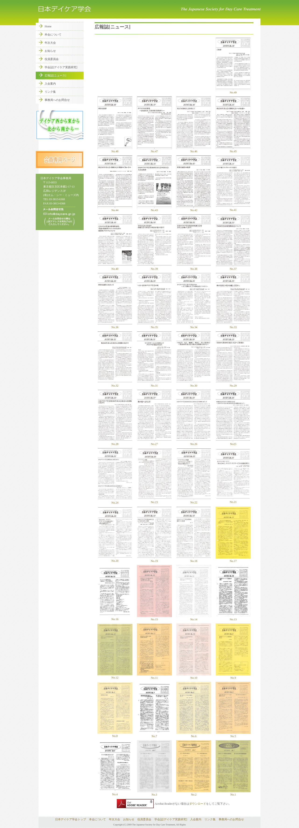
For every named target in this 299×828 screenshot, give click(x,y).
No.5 (233, 734)
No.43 (154, 208)
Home (48, 26)
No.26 (193, 442)
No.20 (114, 559)
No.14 (193, 618)
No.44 (114, 208)
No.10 (193, 676)
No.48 (114, 149)
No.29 (233, 384)
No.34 (193, 325)
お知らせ (50, 51)
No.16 (114, 619)
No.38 (193, 267)
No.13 (233, 618)
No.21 (233, 500)
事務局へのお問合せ (57, 100)
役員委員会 (52, 59)
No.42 (193, 208)
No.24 (114, 501)
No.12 (114, 677)
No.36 (114, 325)
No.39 (154, 267)
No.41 (233, 208)
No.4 (115, 794)
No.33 (233, 325)
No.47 (154, 149)
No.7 (154, 736)
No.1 (233, 793)
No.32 (114, 384)
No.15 (154, 619)
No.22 (193, 501)
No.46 (193, 149)
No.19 (154, 559)
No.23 (154, 500)
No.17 (233, 559)
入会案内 (50, 83)
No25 (233, 442)
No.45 (233, 149)
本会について (53, 34)
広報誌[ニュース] (55, 75)
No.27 (154, 442)
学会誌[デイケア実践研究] (61, 67)
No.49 (233, 91)
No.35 (154, 325)
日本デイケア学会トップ (70, 819)
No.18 (193, 559)
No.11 (154, 677)
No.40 (114, 267)
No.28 (114, 442)
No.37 (233, 267)
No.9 (233, 676)
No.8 (115, 736)
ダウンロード (197, 803)
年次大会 (50, 42)
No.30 (193, 384)
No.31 (154, 384)
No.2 (193, 793)
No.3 (154, 794)
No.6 (193, 734)
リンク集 (50, 91)
